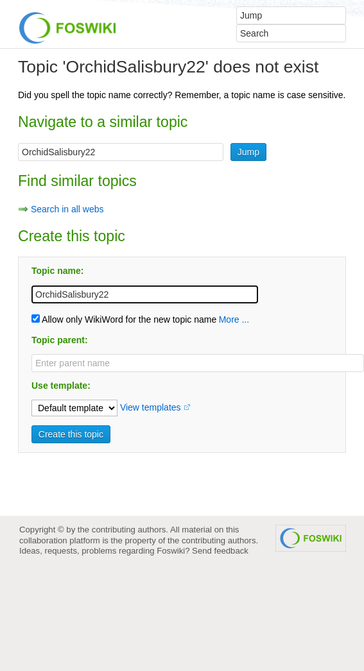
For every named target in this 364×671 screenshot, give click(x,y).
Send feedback (220, 551)
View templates (150, 407)
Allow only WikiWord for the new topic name (123, 319)
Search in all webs (67, 209)
